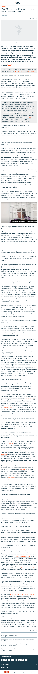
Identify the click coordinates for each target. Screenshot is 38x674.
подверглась (14, 594)
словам (29, 117)
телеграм (31, 71)
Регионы (3, 6)
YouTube (17, 71)
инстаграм (23, 71)
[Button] (33, 18)
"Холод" (9, 65)
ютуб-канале (10, 443)
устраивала (11, 477)
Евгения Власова (9, 407)
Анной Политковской (27, 568)
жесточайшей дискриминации (27, 594)
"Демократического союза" (22, 556)
